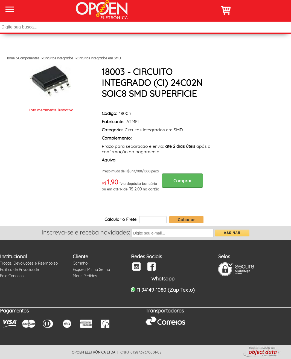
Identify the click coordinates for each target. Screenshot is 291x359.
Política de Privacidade (19, 269)
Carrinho (80, 263)
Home (10, 58)
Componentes (28, 58)
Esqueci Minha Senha (91, 269)
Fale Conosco (12, 275)
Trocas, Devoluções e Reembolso (29, 263)
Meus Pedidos (85, 275)
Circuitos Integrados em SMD (99, 58)
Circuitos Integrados (58, 58)
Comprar (182, 180)
